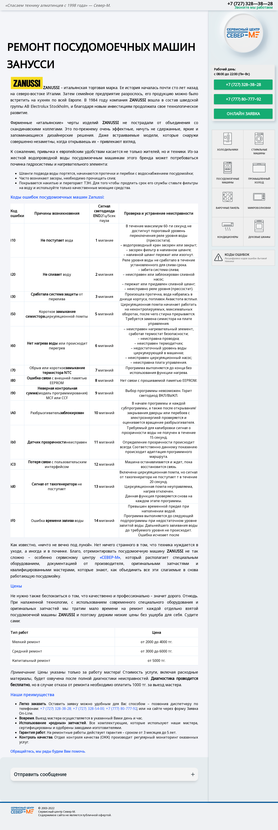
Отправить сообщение (40, 774)
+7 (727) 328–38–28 (243, 84)
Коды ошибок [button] (237, 254)
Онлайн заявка (243, 113)
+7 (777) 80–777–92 (243, 99)
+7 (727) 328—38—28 (250, 3)
